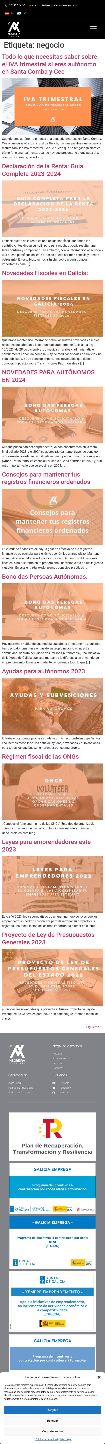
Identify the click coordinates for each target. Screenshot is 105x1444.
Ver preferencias (52, 1431)
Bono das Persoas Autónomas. (45, 576)
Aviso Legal (65, 1439)
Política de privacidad (46, 1439)
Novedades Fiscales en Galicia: (45, 273)
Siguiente (94, 1027)
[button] (99, 1377)
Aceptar (52, 1410)
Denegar (52, 1420)
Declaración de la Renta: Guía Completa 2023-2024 (42, 169)
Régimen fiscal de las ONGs (40, 756)
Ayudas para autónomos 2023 (43, 671)
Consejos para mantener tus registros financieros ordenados (46, 478)
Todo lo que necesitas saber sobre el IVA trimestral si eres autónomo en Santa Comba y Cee (49, 64)
